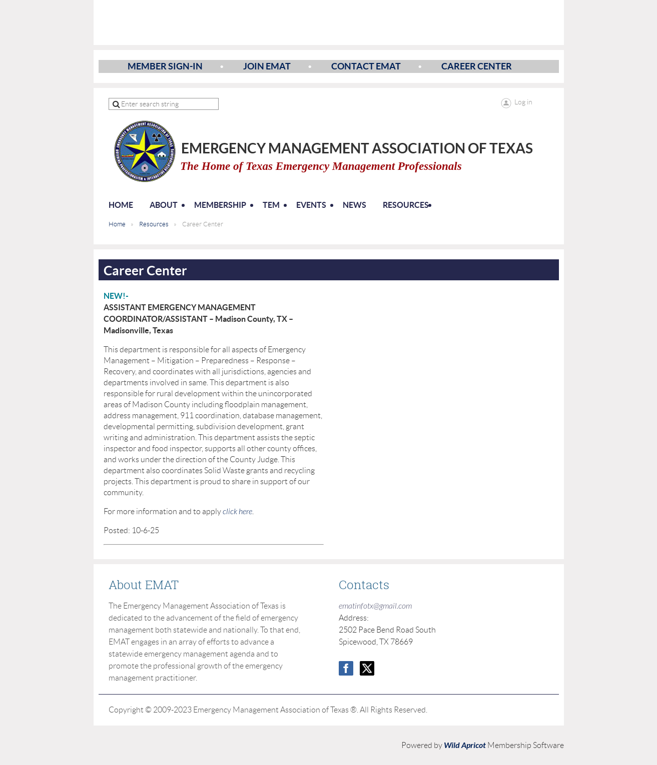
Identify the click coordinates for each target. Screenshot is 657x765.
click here (237, 511)
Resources (154, 224)
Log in (523, 102)
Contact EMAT (366, 66)
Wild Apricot (465, 745)
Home (117, 224)
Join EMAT (267, 66)
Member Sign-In (165, 66)
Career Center (476, 66)
